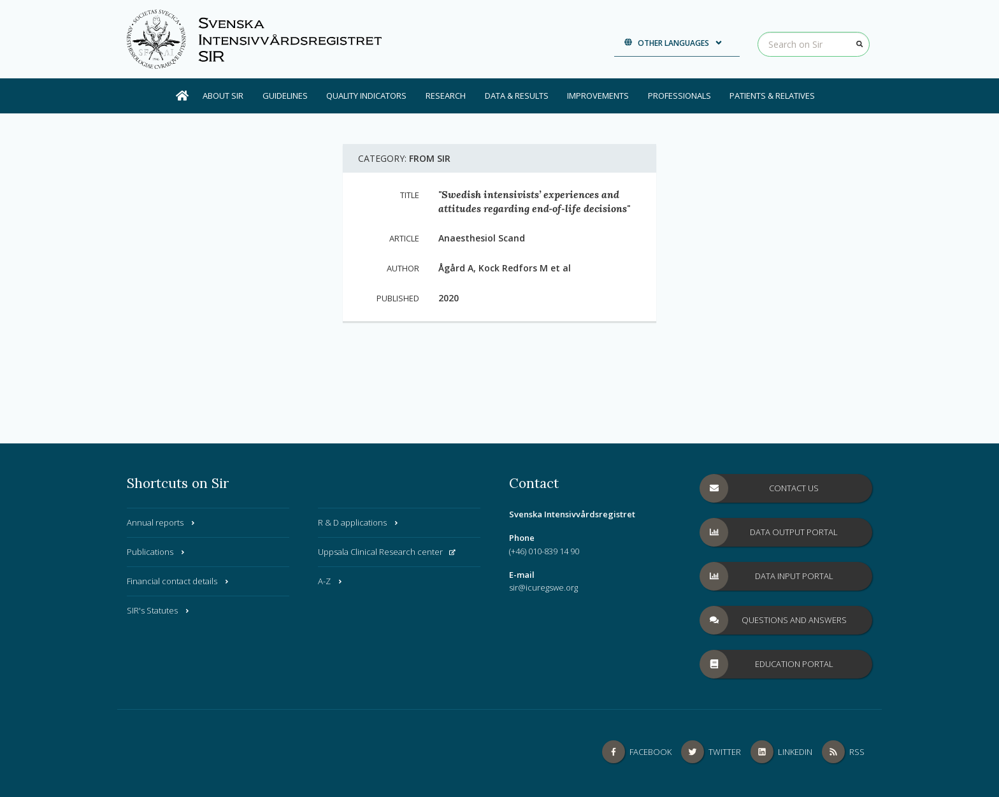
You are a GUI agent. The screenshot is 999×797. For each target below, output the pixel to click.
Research (446, 95)
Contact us (759, 488)
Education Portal (766, 664)
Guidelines (285, 95)
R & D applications (358, 522)
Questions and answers (773, 620)
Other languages (673, 43)
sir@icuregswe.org (543, 587)
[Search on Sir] (814, 44)
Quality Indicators (366, 95)
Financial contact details (178, 581)
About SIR (223, 95)
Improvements (598, 95)
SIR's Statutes (158, 610)
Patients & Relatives (772, 95)
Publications (156, 551)
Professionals (679, 95)
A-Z (330, 581)
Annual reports (161, 522)
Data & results (517, 95)
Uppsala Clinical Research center (387, 551)
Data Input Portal (766, 576)
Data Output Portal (769, 532)
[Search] (859, 43)
